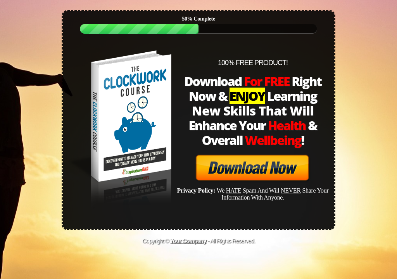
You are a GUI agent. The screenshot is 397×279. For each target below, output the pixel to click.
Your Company (188, 240)
